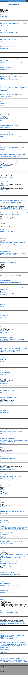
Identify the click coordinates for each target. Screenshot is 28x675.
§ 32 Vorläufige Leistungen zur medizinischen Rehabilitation (9, 125)
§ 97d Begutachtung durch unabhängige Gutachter (8, 445)
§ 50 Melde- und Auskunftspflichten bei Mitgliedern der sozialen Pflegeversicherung (13, 242)
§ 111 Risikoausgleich (3, 502)
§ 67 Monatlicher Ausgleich (4, 315)
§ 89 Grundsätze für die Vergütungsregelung (7, 401)
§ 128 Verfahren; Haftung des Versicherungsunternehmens (9, 572)
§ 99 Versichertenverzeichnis (4, 451)
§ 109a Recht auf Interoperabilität (5, 493)
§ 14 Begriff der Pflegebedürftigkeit (5, 55)
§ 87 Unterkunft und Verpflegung (5, 388)
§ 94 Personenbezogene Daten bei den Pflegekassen (8, 429)
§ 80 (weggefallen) (3, 357)
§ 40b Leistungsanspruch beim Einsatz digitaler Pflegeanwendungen (11, 161)
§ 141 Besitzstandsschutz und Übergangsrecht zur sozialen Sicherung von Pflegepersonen (11, 610)
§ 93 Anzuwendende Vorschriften (5, 426)
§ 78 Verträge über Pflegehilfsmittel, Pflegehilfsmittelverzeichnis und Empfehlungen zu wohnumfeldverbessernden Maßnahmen (13, 349)
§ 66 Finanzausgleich (3, 313)
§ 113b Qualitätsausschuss (4, 515)
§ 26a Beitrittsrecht (3, 103)
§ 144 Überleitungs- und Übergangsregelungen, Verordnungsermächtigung (12, 621)
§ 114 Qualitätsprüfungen (4, 520)
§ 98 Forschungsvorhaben (4, 447)
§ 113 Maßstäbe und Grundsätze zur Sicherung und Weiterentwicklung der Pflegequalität (12, 511)
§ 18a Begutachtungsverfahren (5, 69)
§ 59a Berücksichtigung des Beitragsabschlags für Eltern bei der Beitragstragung (12, 287)
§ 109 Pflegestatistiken (3, 489)
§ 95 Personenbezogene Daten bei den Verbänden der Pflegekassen (11, 431)
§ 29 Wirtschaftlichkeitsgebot (4, 118)
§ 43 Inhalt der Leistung (4, 181)
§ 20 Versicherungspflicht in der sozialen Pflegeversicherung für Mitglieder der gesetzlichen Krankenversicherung (12, 85)
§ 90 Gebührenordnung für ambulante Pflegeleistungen (8, 403)
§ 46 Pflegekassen (3, 227)
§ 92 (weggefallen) (3, 410)
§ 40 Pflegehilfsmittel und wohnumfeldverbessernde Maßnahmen (10, 156)
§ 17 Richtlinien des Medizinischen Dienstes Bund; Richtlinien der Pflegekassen (12, 62)
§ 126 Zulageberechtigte (4, 567)
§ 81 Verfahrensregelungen (4, 361)
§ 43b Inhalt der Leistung (4, 189)
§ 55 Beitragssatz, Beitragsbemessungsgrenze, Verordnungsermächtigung (11, 270)
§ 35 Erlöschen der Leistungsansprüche (6, 134)
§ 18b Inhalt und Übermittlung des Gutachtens (7, 71)
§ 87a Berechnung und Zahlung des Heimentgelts (8, 390)
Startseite (1, 664)
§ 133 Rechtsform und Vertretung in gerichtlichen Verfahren (9, 585)
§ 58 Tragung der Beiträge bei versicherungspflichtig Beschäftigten (10, 282)
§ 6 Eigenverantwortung (4, 25)
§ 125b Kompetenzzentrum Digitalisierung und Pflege (8, 563)
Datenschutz (2, 671)
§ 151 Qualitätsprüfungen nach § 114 (6, 647)
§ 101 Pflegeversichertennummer (5, 456)
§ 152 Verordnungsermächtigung (5, 649)
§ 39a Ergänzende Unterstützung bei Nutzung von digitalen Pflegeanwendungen (12, 154)
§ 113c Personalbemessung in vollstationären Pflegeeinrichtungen (10, 518)
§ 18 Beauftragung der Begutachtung (6, 67)
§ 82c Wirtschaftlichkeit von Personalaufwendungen (8, 374)
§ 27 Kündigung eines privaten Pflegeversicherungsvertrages (9, 105)
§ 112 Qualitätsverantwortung (4, 506)
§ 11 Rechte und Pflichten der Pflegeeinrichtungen (8, 46)
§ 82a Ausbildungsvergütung (4, 370)
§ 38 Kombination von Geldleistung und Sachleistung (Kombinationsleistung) (12, 147)
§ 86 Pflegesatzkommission (4, 385)
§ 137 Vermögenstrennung (4, 594)
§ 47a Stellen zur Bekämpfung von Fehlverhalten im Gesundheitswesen (11, 231)
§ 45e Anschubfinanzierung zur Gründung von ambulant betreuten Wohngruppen (13, 218)
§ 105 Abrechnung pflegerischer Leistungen (7, 469)
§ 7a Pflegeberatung (3, 30)
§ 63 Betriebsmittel (3, 304)
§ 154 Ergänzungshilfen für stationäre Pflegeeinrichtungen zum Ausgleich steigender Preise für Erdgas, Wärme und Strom (13, 656)
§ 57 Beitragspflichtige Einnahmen (5, 280)
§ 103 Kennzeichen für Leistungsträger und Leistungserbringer (10, 460)
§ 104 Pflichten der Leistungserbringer (6, 467)
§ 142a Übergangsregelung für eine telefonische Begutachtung (10, 614)
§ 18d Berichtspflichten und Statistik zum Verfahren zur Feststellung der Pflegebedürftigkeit (11, 77)
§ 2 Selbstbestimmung (3, 16)
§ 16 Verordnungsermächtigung (5, 60)
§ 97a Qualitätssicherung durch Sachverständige (7, 438)
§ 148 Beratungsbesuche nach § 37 (5, 633)
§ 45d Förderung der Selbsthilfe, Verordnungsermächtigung (9, 214)
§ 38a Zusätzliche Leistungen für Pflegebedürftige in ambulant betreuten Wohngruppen (13, 149)
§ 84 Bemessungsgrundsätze (4, 381)
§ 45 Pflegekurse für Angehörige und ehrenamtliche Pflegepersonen (10, 202)
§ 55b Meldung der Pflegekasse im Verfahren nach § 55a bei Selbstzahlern (12, 275)
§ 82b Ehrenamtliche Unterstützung (5, 372)
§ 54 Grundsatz (2, 268)
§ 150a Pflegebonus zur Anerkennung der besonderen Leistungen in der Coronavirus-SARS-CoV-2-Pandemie (13, 640)
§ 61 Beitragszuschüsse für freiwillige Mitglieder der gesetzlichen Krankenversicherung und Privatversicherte (13, 294)
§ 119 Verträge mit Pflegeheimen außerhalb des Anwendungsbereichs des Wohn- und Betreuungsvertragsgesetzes (13, 542)
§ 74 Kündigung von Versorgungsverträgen (7, 337)
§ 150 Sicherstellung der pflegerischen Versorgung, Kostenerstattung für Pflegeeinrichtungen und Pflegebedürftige (11, 638)
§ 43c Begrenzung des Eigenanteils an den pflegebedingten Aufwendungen (12, 193)
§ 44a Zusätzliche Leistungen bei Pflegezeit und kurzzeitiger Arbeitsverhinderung (13, 200)
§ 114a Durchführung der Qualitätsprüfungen (7, 522)
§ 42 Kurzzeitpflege (3, 167)
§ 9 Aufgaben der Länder (4, 41)
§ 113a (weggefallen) (3, 513)
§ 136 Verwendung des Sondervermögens (6, 592)
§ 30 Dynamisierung (3, 120)
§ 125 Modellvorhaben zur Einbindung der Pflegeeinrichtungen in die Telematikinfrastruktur (11, 559)
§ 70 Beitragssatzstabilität (4, 326)
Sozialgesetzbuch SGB (4, 1)
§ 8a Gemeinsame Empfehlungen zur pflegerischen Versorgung (10, 39)
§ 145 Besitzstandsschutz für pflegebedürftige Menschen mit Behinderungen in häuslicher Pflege (12, 624)
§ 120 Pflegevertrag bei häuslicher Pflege (6, 543)
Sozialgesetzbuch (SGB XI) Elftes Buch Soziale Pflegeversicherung (14, 4)
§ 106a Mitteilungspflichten (4, 474)
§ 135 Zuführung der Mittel (4, 590)
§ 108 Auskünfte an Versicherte (5, 485)
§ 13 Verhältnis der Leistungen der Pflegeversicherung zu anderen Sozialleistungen (13, 50)
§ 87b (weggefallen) (3, 392)
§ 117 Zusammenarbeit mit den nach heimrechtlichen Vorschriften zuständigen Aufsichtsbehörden (12, 537)
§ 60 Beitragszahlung (3, 289)
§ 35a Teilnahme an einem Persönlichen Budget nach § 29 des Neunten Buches (12, 136)
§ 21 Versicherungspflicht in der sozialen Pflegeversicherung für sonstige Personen (13, 87)
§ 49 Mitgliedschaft (3, 238)
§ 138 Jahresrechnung (3, 597)
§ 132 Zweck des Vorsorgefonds (5, 583)
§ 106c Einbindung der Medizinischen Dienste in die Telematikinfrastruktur (11, 478)
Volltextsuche (2, 666)
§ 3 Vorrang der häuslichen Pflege (5, 18)
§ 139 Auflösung (2, 599)
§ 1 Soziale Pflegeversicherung (5, 14)
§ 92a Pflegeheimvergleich (4, 412)
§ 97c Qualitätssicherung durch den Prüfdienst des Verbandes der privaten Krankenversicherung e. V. (12, 443)
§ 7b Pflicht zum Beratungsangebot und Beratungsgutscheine (9, 32)
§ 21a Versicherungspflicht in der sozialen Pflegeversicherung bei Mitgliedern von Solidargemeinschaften (13, 90)
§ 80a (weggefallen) (3, 359)
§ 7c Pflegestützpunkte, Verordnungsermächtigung (8, 34)
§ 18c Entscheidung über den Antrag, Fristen (7, 74)
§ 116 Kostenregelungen (4, 534)
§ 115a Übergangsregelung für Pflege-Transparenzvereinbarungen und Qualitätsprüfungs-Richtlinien (11, 532)
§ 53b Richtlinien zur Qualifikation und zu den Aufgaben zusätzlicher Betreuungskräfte (13, 255)
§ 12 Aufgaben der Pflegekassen (5, 48)
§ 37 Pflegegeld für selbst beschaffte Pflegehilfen (8, 145)
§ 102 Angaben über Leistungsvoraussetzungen (7, 458)
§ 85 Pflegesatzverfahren (4, 383)
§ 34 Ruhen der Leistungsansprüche (6, 132)
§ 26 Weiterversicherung (4, 101)
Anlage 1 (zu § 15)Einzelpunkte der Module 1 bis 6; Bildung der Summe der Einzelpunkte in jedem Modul (12, 659)
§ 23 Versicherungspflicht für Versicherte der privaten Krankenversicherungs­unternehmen (12, 95)
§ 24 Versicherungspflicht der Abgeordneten (7, 96)
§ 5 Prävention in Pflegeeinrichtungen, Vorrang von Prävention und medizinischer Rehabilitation (13, 24)
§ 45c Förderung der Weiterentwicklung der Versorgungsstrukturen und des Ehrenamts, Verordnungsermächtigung (14, 212)
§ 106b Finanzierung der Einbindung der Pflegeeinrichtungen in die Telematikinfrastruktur (10, 477)
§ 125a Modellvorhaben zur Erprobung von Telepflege (8, 561)
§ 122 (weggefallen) (3, 550)
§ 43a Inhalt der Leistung (4, 185)
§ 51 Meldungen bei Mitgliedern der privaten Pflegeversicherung (10, 244)
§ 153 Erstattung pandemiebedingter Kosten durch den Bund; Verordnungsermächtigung (9, 652)
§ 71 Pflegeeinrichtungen (4, 330)
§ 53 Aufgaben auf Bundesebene (5, 251)
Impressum (2, 673)
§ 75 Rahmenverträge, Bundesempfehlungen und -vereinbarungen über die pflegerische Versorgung (12, 340)
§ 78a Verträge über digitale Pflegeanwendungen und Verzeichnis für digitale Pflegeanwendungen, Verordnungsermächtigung (12, 351)
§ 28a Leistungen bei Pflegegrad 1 (5, 114)
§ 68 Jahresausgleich (3, 317)
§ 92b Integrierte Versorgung (4, 416)
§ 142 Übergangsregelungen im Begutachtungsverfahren (9, 612)
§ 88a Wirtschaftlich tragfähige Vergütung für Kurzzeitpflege (9, 397)
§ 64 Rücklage (2, 306)
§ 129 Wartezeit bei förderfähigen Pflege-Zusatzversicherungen (10, 574)
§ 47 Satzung (2, 229)
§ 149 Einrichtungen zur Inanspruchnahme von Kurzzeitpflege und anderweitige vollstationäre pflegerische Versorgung (12, 636)
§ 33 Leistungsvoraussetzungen (5, 127)
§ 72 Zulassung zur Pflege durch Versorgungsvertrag (8, 332)
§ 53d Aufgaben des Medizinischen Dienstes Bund (8, 262)
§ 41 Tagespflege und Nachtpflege (5, 165)
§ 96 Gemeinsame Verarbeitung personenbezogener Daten (9, 433)
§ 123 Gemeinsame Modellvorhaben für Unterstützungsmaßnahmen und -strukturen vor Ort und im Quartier (14, 555)
